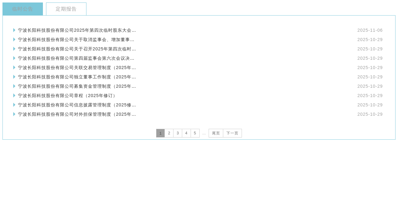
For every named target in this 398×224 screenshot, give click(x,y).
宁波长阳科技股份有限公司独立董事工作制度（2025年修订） (82, 76)
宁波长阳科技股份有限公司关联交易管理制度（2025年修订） (82, 67)
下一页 (232, 133)
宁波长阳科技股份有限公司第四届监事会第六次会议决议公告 (81, 58)
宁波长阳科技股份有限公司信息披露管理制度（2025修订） (79, 104)
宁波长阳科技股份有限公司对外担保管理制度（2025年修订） (82, 114)
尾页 (216, 133)
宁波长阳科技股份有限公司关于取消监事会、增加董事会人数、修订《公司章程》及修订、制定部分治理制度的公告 (137, 39)
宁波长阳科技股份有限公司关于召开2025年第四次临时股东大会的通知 (91, 48)
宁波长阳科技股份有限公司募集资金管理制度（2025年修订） (82, 86)
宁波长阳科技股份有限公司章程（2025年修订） (68, 95)
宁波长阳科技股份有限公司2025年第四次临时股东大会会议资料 (84, 30)
